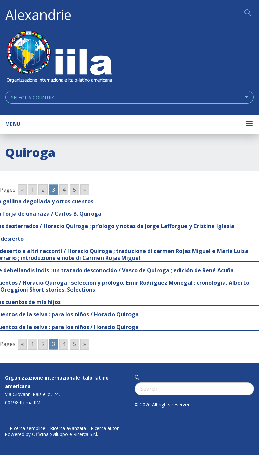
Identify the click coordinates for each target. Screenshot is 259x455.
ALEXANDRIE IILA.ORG (59, 57)
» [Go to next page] (84, 189)
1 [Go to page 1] (32, 189)
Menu (12, 124)
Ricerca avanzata (68, 428)
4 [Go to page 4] (63, 189)
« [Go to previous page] (22, 189)
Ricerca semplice (27, 428)
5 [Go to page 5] (74, 189)
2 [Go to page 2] (43, 189)
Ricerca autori (105, 428)
